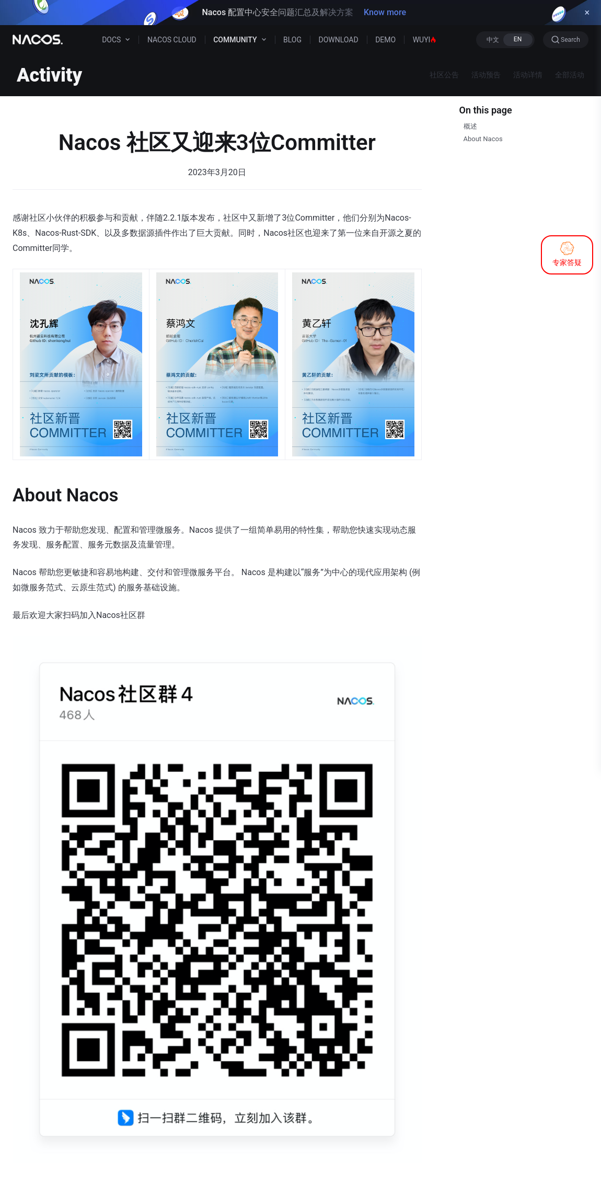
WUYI (425, 40)
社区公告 (444, 75)
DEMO (385, 40)
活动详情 (527, 75)
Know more (385, 12)
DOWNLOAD (339, 40)
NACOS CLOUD (172, 40)
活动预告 (486, 75)
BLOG (292, 40)
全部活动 (569, 75)
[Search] (565, 39)
